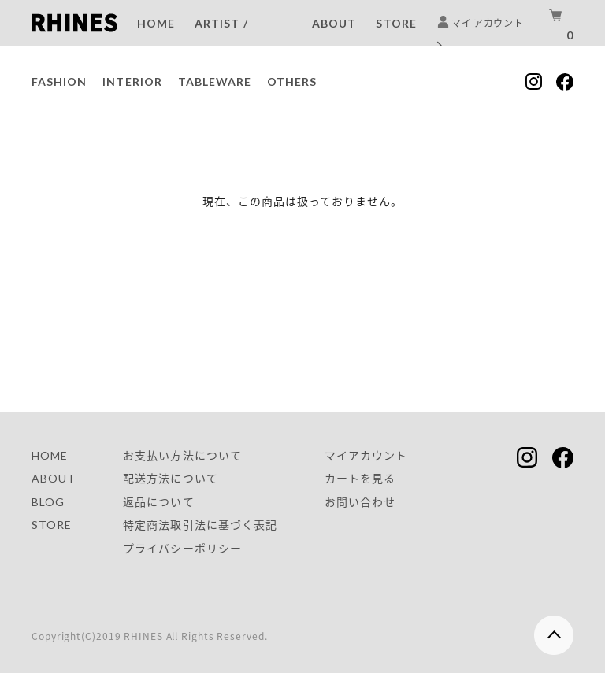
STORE (396, 23)
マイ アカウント (479, 34)
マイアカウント (366, 455)
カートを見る (360, 478)
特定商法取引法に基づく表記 (200, 524)
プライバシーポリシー (182, 548)
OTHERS (292, 81)
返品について (158, 501)
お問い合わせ (360, 501)
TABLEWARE (214, 81)
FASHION (59, 81)
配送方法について (170, 478)
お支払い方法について (182, 455)
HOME (156, 23)
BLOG (48, 501)
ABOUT (334, 23)
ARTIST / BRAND (221, 37)
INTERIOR (131, 81)
